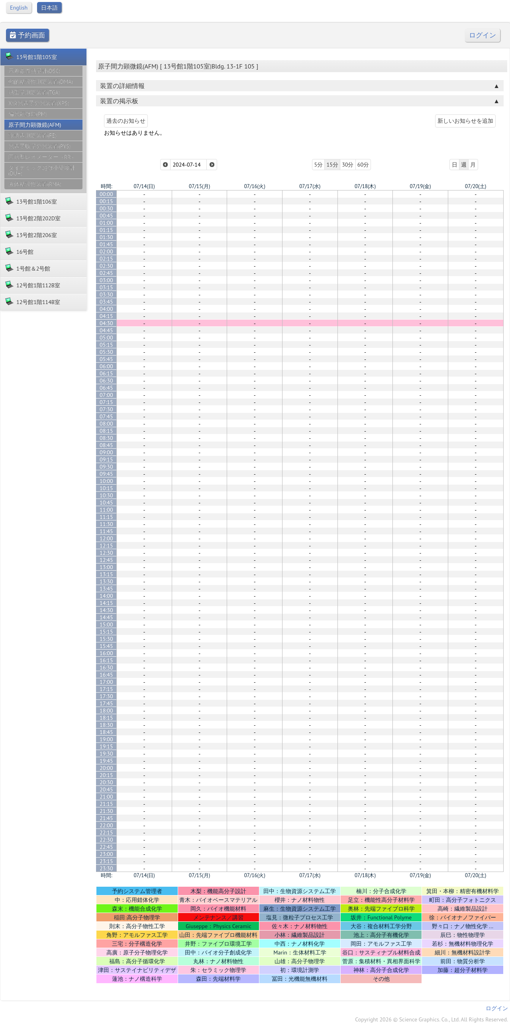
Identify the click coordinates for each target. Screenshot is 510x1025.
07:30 (106, 409)
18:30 (106, 724)
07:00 (106, 395)
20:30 (106, 782)
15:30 (106, 638)
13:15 (106, 574)
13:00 (106, 567)
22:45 (106, 846)
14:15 (106, 603)
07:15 (106, 402)
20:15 (106, 775)
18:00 (106, 710)
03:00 (106, 280)
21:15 (106, 803)
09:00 (106, 452)
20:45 (106, 789)
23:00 (106, 854)
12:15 (106, 545)
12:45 (106, 560)
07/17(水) (309, 186)
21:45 (106, 818)
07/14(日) (144, 186)
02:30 (106, 265)
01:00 (106, 222)
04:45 (106, 330)
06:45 (106, 387)
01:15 (106, 230)
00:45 (106, 215)
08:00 (106, 423)
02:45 (106, 273)
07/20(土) (475, 186)
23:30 (106, 868)
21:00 (106, 796)
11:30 (106, 524)
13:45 (106, 588)
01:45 (106, 244)
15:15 (106, 631)
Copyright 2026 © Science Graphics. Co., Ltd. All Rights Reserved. (431, 1019)
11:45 (106, 531)
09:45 (106, 473)
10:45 (106, 502)
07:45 (106, 416)
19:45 (106, 760)
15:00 (106, 624)
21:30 (106, 811)
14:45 (106, 617)
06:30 (106, 380)
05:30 (106, 351)
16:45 (106, 674)
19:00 (106, 739)
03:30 (106, 294)
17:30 (106, 696)
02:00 (106, 251)
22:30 (106, 839)
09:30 (106, 466)
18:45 (106, 732)
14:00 (106, 595)
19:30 (106, 753)
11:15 (106, 516)
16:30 (106, 667)
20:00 (106, 768)
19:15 (106, 746)
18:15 (106, 717)
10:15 (106, 488)
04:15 (106, 316)
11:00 (106, 509)
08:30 (106, 438)
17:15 (106, 689)
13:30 (106, 581)
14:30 (106, 610)
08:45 (106, 445)
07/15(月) (199, 186)
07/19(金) (420, 186)
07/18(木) (365, 186)
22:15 (106, 832)
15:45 (106, 646)
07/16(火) (254, 186)
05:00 (106, 337)
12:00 (106, 538)
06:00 (106, 366)
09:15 (106, 459)
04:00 (106, 308)
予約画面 (27, 35)
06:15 (106, 373)
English (18, 7)
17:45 (106, 703)
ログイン (482, 35)
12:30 (106, 552)
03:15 (106, 287)
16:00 (106, 653)
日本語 (49, 7)
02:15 (106, 258)
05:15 (106, 344)
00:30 (106, 208)
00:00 (106, 194)
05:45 (106, 359)
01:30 (106, 237)
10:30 (106, 495)
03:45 (106, 301)
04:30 (106, 323)
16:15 (106, 660)
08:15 (106, 430)
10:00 (106, 481)
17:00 (106, 681)
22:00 (106, 825)
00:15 (106, 201)
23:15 (106, 861)
